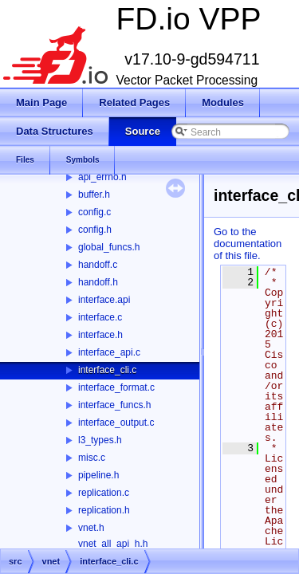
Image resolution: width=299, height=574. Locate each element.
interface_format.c (116, 387)
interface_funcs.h (114, 405)
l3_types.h (100, 440)
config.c (94, 212)
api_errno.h (102, 177)
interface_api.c (109, 352)
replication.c (103, 492)
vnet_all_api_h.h (113, 543)
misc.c (91, 457)
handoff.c (97, 264)
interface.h (100, 334)
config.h (95, 229)
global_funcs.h (109, 247)
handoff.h (98, 282)
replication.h (104, 510)
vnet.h (91, 527)
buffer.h (94, 194)
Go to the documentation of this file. (247, 243)
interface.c (100, 317)
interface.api (104, 299)
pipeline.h (98, 475)
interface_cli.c (107, 369)
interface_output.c (116, 422)
